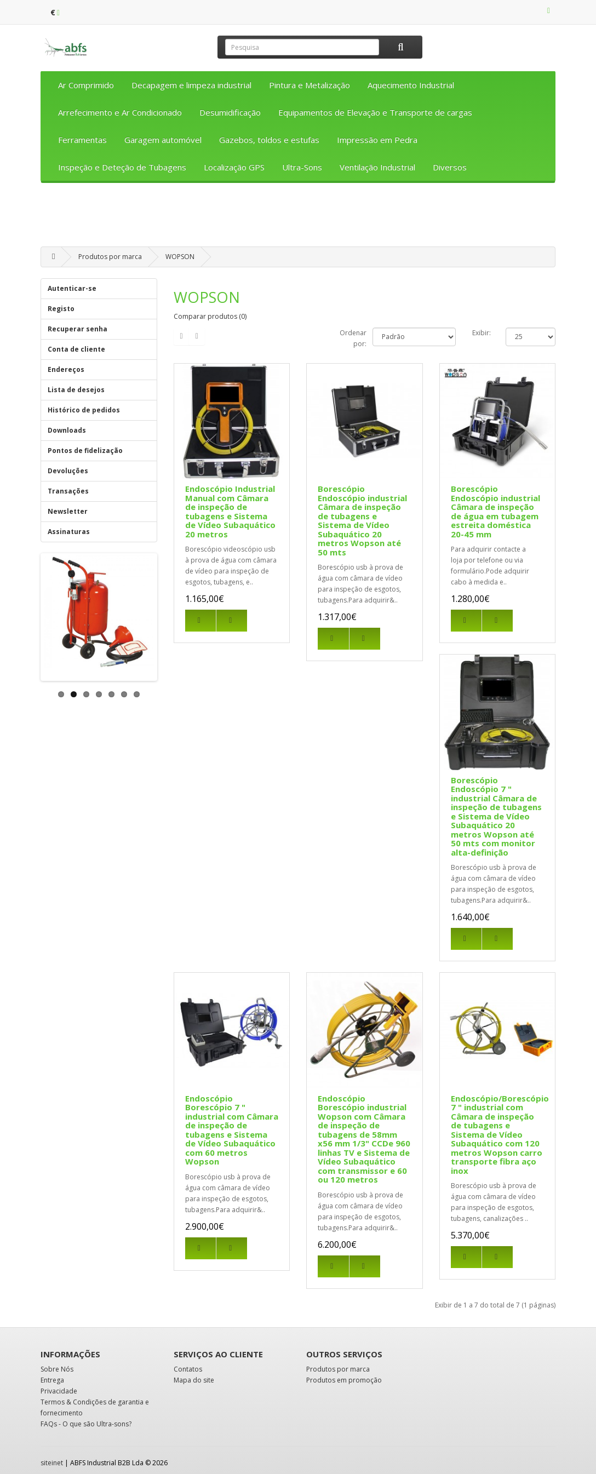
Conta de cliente (76, 349)
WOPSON (179, 256)
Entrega (52, 1380)
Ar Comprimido (86, 84)
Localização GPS (234, 167)
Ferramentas (82, 139)
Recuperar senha (77, 329)
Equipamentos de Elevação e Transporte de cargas (375, 112)
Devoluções (68, 470)
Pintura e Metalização (309, 84)
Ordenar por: (353, 338)
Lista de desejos (76, 389)
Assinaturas (69, 531)
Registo (61, 308)
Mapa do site (194, 1380)
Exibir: (481, 332)
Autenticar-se (72, 288)
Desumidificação (230, 112)
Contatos (188, 1369)
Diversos (450, 167)
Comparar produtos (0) (210, 316)
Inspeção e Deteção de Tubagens (122, 167)
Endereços (66, 369)
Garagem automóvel (163, 139)
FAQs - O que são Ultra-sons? (86, 1424)
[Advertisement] (298, 218)
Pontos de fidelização (85, 450)
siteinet (52, 1462)
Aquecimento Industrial (411, 84)
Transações (68, 491)
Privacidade (59, 1391)
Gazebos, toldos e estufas (269, 139)
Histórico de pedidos (84, 410)
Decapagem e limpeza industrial (191, 84)
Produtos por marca (110, 256)
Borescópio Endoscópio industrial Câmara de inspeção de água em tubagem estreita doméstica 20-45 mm (495, 511)
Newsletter (68, 511)
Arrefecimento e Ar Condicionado (120, 112)
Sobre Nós (57, 1369)
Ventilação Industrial (377, 167)
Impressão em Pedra (377, 139)
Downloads (67, 430)
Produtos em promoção (344, 1380)
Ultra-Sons (302, 167)
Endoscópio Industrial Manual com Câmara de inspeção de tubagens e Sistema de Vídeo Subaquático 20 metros (230, 511)
